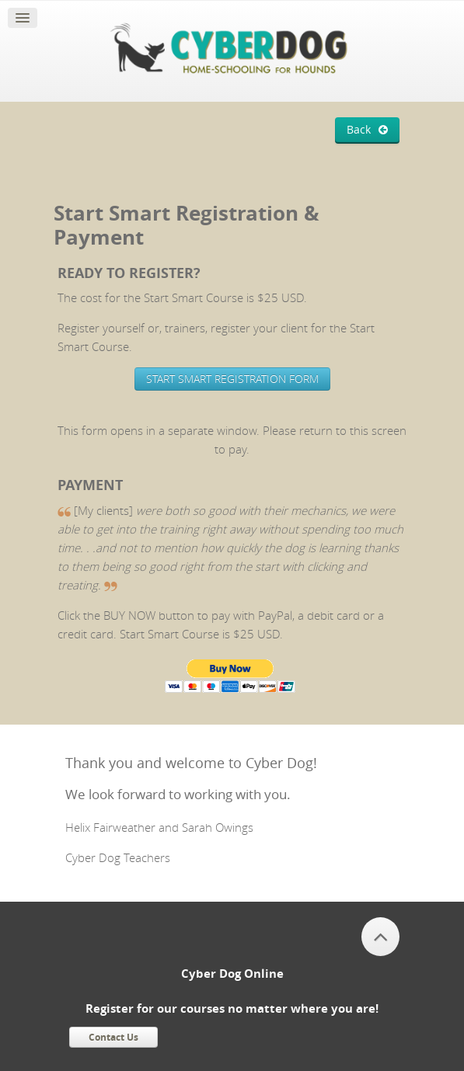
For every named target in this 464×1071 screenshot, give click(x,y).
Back (359, 130)
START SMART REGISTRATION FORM (232, 378)
